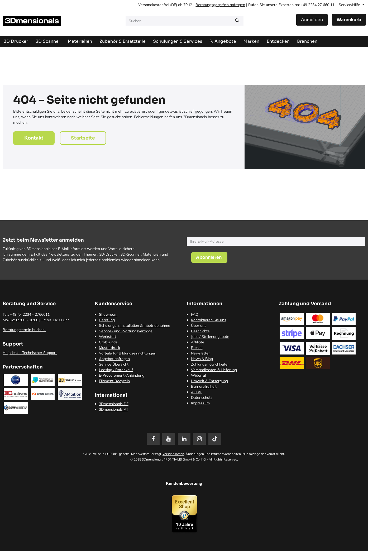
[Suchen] (237, 21)
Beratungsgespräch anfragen (220, 4)
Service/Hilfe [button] (350, 4)
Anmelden (312, 19)
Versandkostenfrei (153, 4)
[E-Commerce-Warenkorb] (349, 20)
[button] (209, 257)
